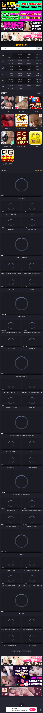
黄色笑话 (29, 82)
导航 (3, 86)
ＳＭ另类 (38, 63)
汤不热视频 (38, 85)
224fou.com (21, 44)
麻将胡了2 (10, 57)
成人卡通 (29, 67)
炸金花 (20, 57)
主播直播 (29, 63)
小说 (3, 80)
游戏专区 (38, 54)
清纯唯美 (20, 75)
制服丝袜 (10, 69)
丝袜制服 (20, 63)
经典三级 (20, 69)
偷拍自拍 (20, 67)
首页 (13, 651)
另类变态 (38, 69)
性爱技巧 (38, 82)
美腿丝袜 (10, 75)
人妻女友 (29, 79)
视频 (3, 62)
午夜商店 (20, 85)
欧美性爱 (38, 67)
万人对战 (29, 54)
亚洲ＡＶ (10, 60)
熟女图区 (29, 75)
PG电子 (11, 54)
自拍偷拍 (20, 60)
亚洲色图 (20, 73)
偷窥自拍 (10, 73)
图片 (3, 74)
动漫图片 (38, 73)
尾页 (29, 651)
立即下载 (32, 709)
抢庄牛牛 (38, 57)
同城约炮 (10, 85)
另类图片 (38, 75)
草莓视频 (29, 85)
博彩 (3, 55)
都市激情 (10, 79)
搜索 (39, 48)
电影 (3, 68)
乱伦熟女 (29, 69)
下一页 (24, 651)
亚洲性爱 (10, 67)
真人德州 (20, 54)
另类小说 (20, 82)
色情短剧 (20, 88)
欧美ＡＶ (29, 60)
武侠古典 (38, 79)
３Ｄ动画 (38, 60)
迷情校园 (10, 82)
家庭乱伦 (20, 79)
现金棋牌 (29, 57)
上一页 (18, 651)
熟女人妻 (10, 63)
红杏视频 (10, 88)
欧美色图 (29, 73)
